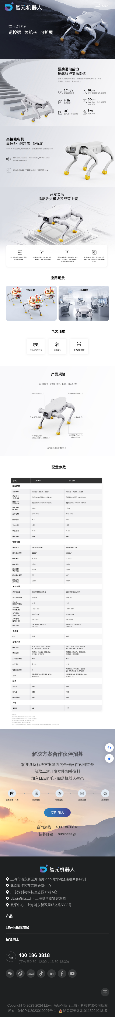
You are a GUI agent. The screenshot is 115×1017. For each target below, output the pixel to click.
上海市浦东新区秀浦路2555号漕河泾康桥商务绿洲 (48, 879)
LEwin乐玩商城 (17, 928)
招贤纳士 (12, 939)
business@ (67, 834)
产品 (9, 916)
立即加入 (57, 812)
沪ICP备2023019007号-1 (37, 1011)
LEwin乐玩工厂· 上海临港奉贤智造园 (38, 898)
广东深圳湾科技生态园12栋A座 (33, 892)
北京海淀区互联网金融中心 (30, 886)
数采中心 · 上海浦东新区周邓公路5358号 (41, 905)
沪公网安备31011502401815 (85, 1011)
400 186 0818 (67, 827)
